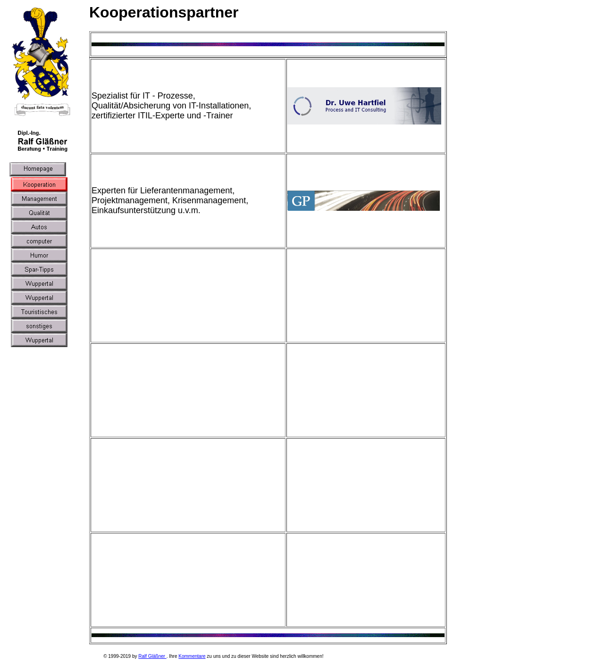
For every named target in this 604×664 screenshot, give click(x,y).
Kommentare (191, 656)
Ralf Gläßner (152, 656)
